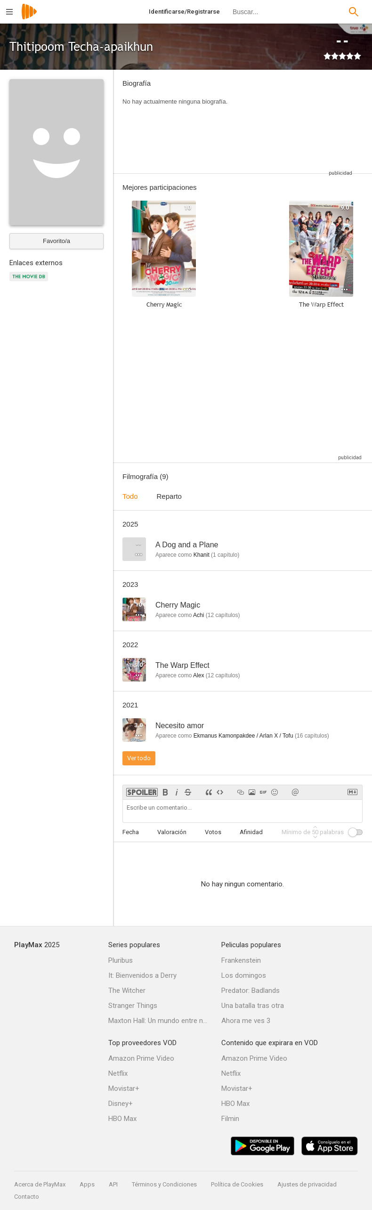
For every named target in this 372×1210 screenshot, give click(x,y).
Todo (130, 496)
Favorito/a (56, 240)
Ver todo (139, 758)
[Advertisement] (296, 121)
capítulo (225, 555)
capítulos (223, 615)
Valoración (171, 832)
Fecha (130, 832)
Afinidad (251, 832)
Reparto (169, 496)
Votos (213, 832)
